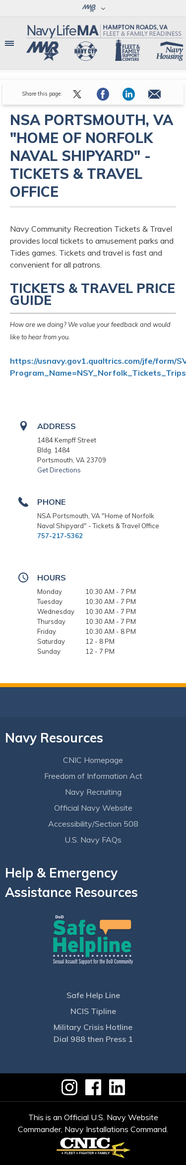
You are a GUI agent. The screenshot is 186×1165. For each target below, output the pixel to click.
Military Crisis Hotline (93, 1027)
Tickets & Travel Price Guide (92, 294)
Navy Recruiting (93, 792)
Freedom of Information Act (93, 776)
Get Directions (59, 470)
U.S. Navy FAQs (93, 840)
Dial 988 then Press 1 (93, 1039)
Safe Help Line (93, 995)
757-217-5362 (60, 536)
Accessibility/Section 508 (93, 824)
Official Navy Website (93, 808)
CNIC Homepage (93, 760)
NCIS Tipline (93, 1011)
